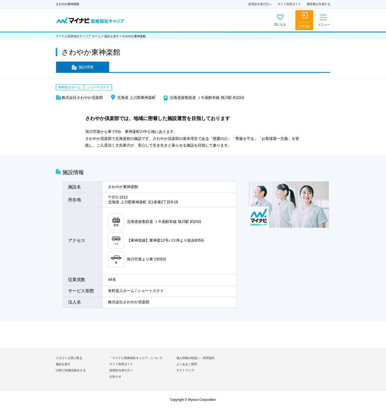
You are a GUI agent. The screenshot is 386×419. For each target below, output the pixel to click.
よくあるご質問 (186, 364)
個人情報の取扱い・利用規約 (195, 358)
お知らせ (115, 376)
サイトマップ (185, 370)
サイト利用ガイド (289, 4)
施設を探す (111, 36)
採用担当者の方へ (260, 4)
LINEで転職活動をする (71, 370)
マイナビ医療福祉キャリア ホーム (78, 36)
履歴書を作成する (318, 4)
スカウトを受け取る (69, 358)
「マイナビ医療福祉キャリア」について (135, 358)
